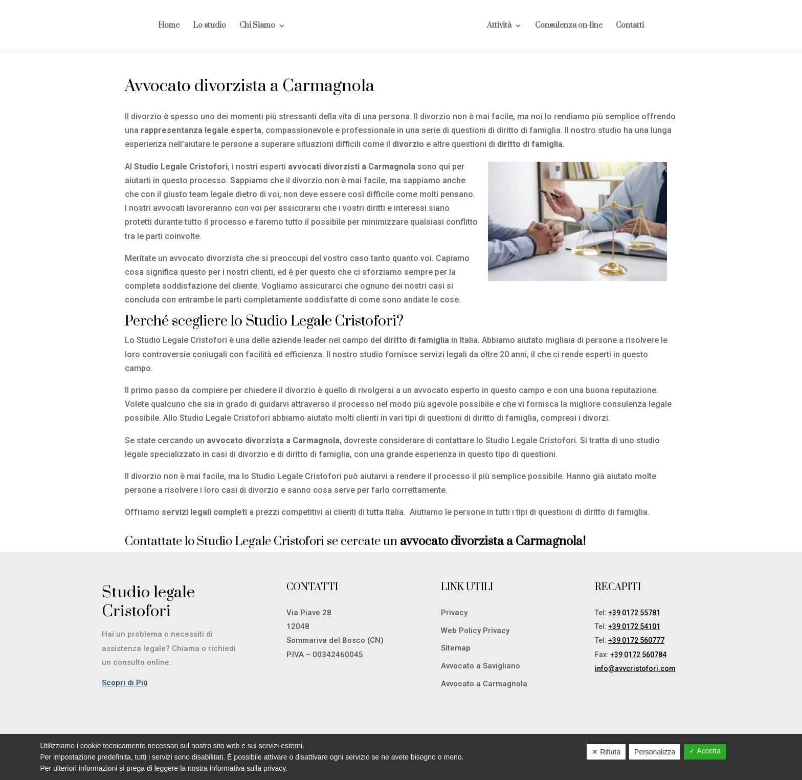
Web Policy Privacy (475, 630)
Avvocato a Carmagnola (484, 683)
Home (169, 26)
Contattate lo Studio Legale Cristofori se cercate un (355, 541)
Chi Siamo (257, 26)
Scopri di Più (125, 682)
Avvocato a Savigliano (480, 665)
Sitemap (456, 648)
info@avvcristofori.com (635, 668)
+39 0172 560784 (638, 655)
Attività (499, 26)
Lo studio (209, 26)
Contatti (630, 26)
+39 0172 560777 (636, 640)
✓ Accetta (705, 751)
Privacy (454, 612)
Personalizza (654, 752)
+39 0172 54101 (634, 626)
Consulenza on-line (569, 26)
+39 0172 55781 (634, 613)
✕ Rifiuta (606, 752)
